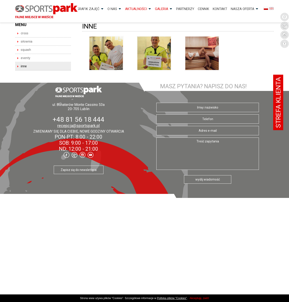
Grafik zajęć (88, 9)
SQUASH (26, 49)
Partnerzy (185, 9)
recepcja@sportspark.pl (78, 125)
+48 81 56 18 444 (78, 119)
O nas (112, 9)
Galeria (161, 9)
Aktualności (136, 9)
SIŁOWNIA (26, 41)
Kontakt (220, 9)
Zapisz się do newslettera (79, 170)
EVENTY (25, 58)
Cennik (203, 9)
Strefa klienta (278, 102)
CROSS (24, 33)
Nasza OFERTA (242, 9)
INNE (24, 66)
